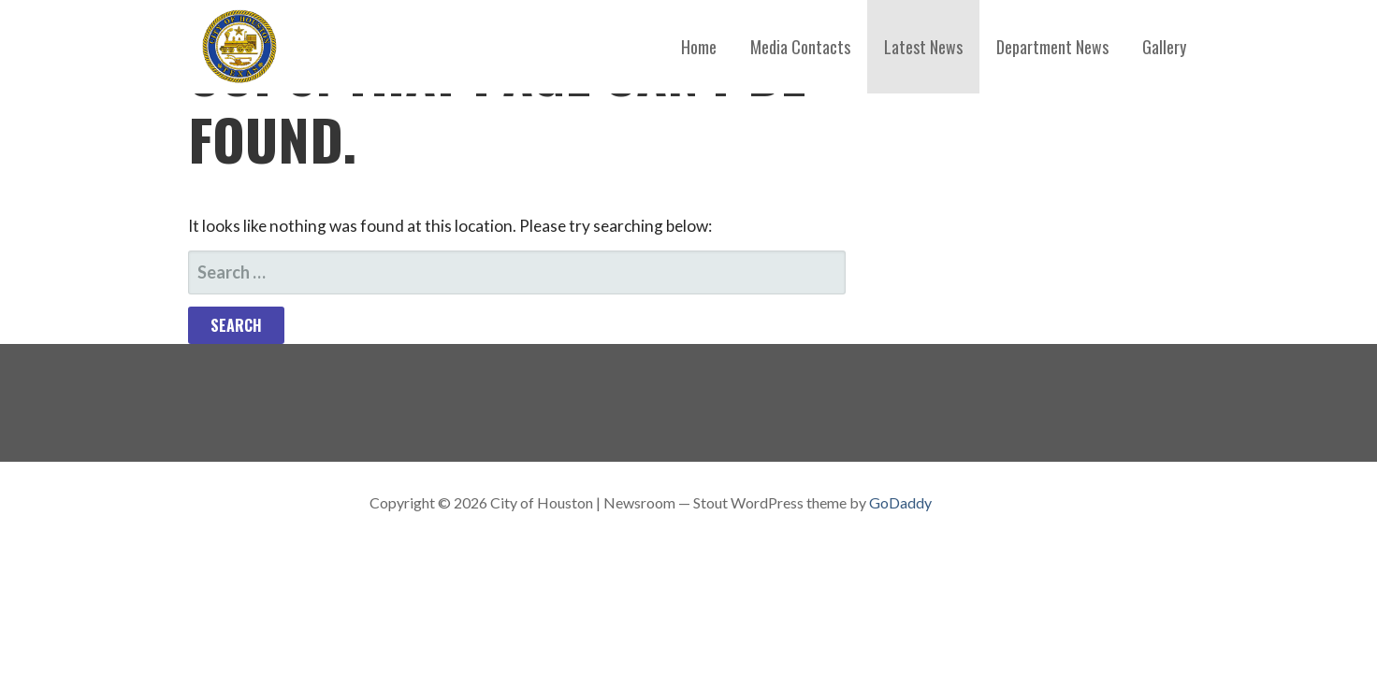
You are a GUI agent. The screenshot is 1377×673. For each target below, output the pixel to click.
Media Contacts (800, 47)
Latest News (923, 47)
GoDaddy (900, 502)
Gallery (1164, 47)
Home (699, 47)
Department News (1052, 47)
